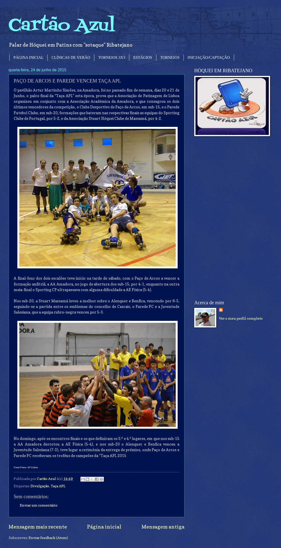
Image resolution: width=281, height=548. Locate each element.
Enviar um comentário (38, 505)
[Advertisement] (224, 218)
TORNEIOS (170, 57)
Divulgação (40, 486)
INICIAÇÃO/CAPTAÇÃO (209, 57)
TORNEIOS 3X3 (111, 57)
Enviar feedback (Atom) (48, 538)
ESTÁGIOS (142, 57)
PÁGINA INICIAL (28, 57)
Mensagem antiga (162, 527)
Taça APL (58, 486)
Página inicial (104, 527)
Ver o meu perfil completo (241, 318)
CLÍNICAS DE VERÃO (71, 57)
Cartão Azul (62, 26)
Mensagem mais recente (38, 527)
